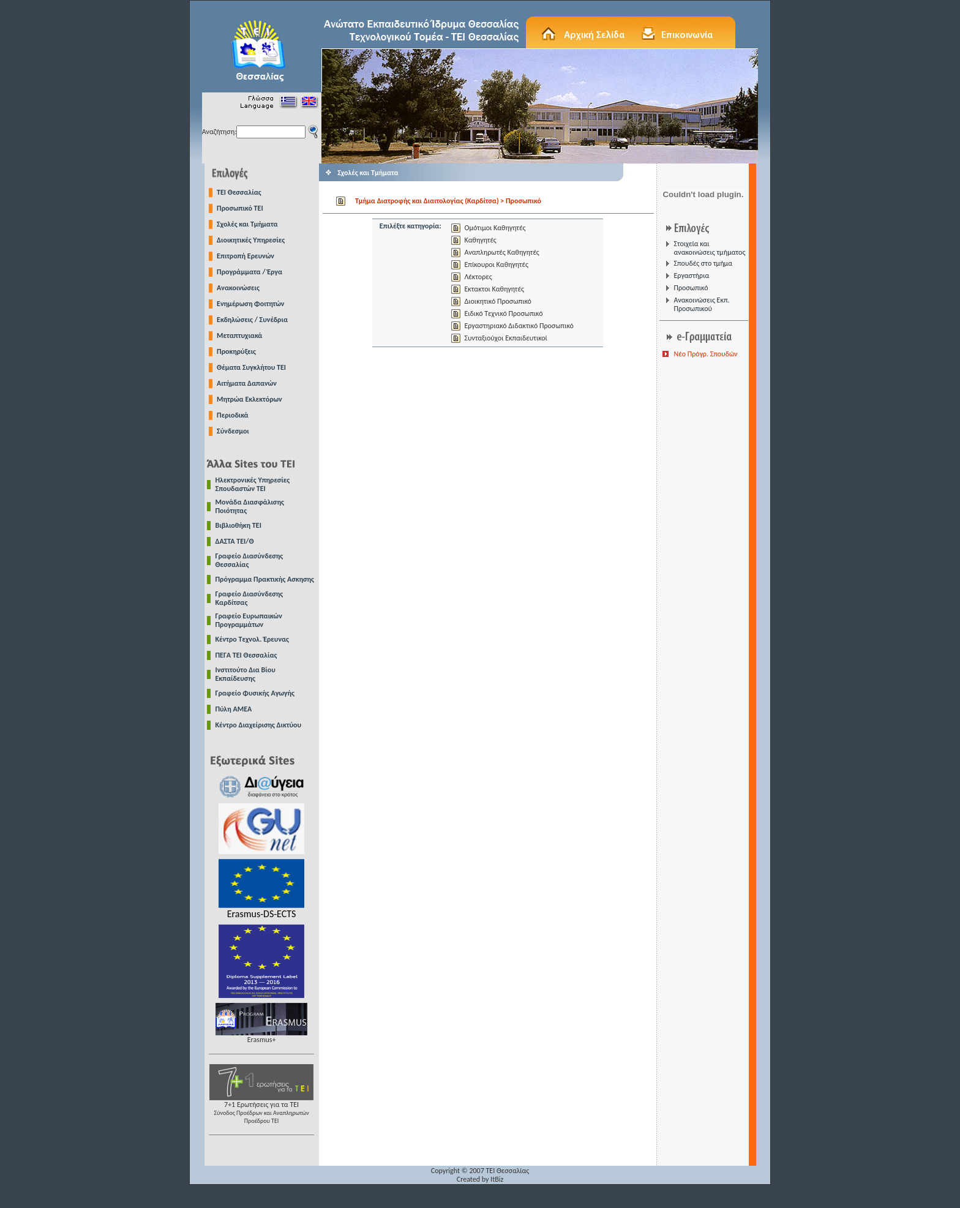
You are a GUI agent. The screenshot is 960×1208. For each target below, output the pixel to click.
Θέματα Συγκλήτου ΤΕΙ (251, 367)
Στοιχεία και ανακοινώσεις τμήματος (709, 248)
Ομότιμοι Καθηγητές (494, 227)
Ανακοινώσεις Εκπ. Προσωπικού (701, 304)
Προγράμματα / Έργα (249, 272)
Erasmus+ (261, 1036)
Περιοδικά (233, 415)
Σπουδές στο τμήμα (702, 263)
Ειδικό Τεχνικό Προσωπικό (503, 313)
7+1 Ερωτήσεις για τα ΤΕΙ (261, 1109)
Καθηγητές (480, 240)
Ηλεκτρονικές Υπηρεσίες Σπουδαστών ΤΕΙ (253, 484)
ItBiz (496, 1179)
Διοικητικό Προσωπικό (497, 301)
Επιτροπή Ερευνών (245, 256)
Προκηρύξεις (236, 351)
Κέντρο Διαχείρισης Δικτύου (259, 725)
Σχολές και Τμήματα (247, 224)
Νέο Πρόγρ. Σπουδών (705, 354)
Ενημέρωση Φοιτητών (250, 303)
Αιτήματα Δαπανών (247, 383)
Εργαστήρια (691, 275)
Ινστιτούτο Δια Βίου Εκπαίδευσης (246, 674)
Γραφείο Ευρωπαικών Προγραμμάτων (249, 620)
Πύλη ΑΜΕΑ (234, 709)
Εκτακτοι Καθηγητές (493, 289)
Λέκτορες (478, 276)
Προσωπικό (690, 287)
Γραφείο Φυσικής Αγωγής (255, 693)
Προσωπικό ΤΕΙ (240, 208)
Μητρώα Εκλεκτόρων (249, 399)
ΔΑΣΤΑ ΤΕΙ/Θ (235, 541)
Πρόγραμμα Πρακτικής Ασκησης (265, 579)
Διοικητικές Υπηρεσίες (251, 240)
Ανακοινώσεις (238, 287)
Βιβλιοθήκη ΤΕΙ (238, 525)
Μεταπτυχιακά (239, 335)
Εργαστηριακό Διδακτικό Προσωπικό (518, 325)
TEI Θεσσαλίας (239, 192)
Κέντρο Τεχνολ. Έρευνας (253, 639)
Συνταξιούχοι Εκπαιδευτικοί (505, 338)
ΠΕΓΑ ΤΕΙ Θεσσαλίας (246, 655)
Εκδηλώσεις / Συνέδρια (252, 319)
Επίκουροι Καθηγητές (496, 264)
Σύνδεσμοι (233, 431)
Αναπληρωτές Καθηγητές (501, 252)
